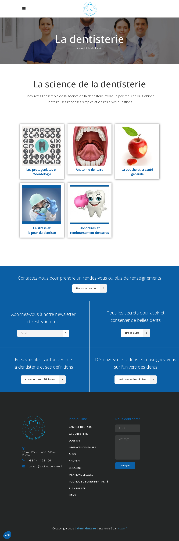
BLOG (72, 454)
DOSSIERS (75, 440)
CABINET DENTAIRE (80, 427)
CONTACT (75, 461)
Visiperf (122, 528)
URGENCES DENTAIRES (82, 447)
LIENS (72, 495)
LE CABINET (76, 468)
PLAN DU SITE (77, 488)
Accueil (81, 48)
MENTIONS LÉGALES (81, 474)
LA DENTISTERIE (78, 433)
